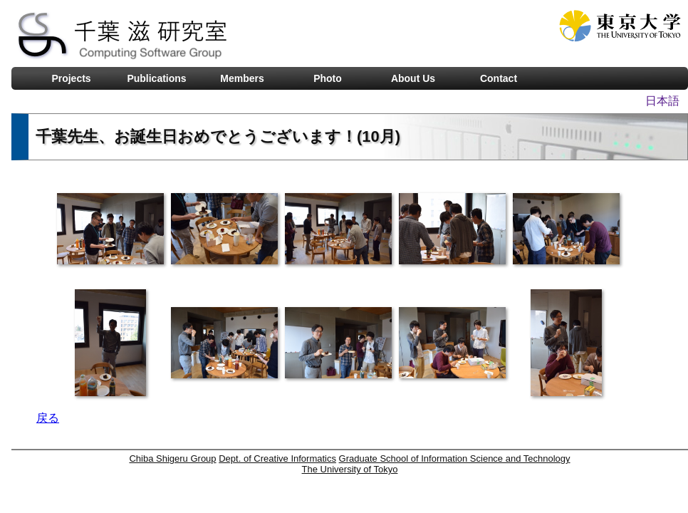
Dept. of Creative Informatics (277, 458)
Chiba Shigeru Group (172, 458)
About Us (413, 78)
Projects (70, 78)
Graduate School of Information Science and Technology (454, 458)
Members (242, 78)
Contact (498, 78)
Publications (156, 78)
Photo (327, 78)
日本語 (662, 101)
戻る (47, 418)
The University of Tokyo (350, 469)
